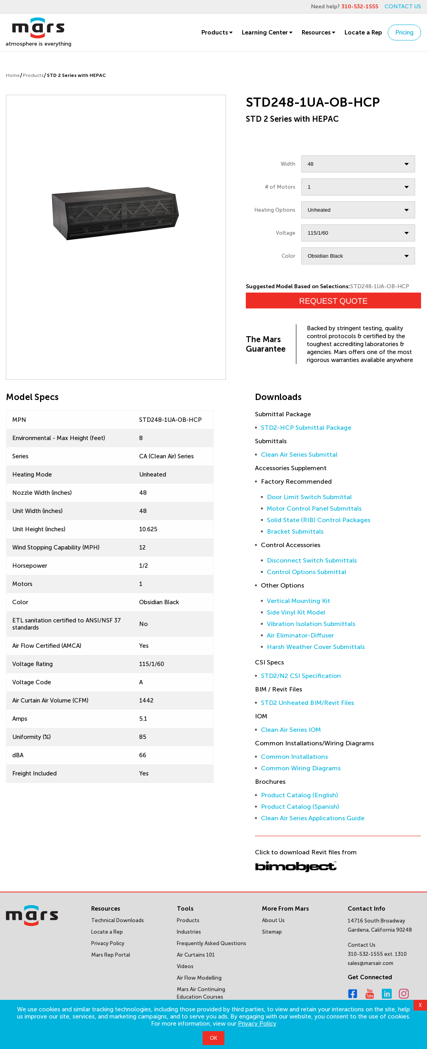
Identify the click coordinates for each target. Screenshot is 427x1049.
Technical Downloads (117, 920)
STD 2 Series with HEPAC (76, 75)
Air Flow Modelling (199, 978)
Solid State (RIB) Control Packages (318, 520)
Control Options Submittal (306, 572)
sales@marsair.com (370, 963)
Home (13, 75)
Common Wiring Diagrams (301, 768)
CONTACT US (403, 6)
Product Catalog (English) (299, 795)
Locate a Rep (363, 32)
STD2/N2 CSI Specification (301, 676)
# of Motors (280, 187)
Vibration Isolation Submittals (311, 624)
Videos (185, 966)
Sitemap (272, 932)
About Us (273, 920)
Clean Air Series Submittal (299, 454)
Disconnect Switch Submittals (312, 560)
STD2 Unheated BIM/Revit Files (307, 702)
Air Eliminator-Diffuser (300, 635)
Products (217, 32)
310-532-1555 (359, 6)
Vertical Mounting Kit (298, 601)
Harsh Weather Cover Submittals (316, 647)
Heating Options (275, 210)
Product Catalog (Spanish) (300, 806)
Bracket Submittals (295, 531)
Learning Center (268, 32)
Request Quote (333, 301)
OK (213, 1038)
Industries (189, 932)
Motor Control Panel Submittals (314, 508)
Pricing (404, 32)
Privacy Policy (257, 1023)
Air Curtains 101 (196, 955)
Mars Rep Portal (110, 955)
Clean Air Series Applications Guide (312, 818)
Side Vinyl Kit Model (296, 612)
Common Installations (294, 756)
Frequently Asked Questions (211, 943)
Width (288, 164)
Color (288, 256)
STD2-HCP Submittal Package (306, 427)
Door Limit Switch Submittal (309, 497)
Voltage (285, 233)
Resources (319, 32)
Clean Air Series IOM (291, 729)
